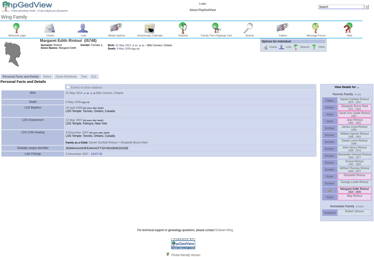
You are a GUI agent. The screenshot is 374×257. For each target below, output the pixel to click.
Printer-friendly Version (185, 255)
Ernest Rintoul (355, 163)
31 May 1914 (74, 93)
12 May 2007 (74, 120)
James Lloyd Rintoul (354, 128)
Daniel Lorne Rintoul (355, 142)
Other (318, 47)
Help (349, 34)
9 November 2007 (77, 132)
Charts (50, 34)
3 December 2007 (77, 154)
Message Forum (316, 34)
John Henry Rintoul (354, 149)
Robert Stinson (354, 213)
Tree (84, 76)
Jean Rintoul (355, 121)
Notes (47, 76)
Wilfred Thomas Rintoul (354, 170)
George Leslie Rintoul (354, 183)
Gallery (283, 34)
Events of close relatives (86, 87)
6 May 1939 (73, 102)
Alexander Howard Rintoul (354, 156)
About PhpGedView (202, 10)
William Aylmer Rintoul (354, 135)
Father (330, 100)
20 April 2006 (74, 107)
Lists (83, 34)
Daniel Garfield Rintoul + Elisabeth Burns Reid (118, 142)
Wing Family (14, 17)
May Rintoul (354, 197)
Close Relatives (66, 76)
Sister (329, 114)
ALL (94, 76)
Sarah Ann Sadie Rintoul (354, 114)
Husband (329, 212)
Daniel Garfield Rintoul (354, 101)
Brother (329, 128)
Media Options (116, 34)
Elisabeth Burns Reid (354, 107)
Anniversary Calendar (150, 34)
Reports (183, 34)
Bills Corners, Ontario (109, 93)
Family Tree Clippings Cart (216, 34)
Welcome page (17, 34)
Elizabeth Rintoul (354, 176)
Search (250, 34)
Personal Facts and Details (21, 76)
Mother (329, 107)
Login (202, 3)
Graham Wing (224, 230)
